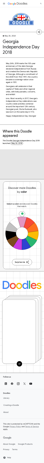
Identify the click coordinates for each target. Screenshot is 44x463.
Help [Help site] (7, 457)
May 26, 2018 (16, 143)
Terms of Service (32, 427)
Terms (14, 449)
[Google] (7, 438)
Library (6, 398)
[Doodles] (22, 285)
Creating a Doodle (11, 405)
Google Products (25, 444)
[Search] (41, 3)
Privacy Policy (15, 427)
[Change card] (19, 364)
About (6, 412)
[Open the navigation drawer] (4, 3)
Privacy (6, 449)
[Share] (39, 32)
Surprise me (22, 262)
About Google (9, 444)
